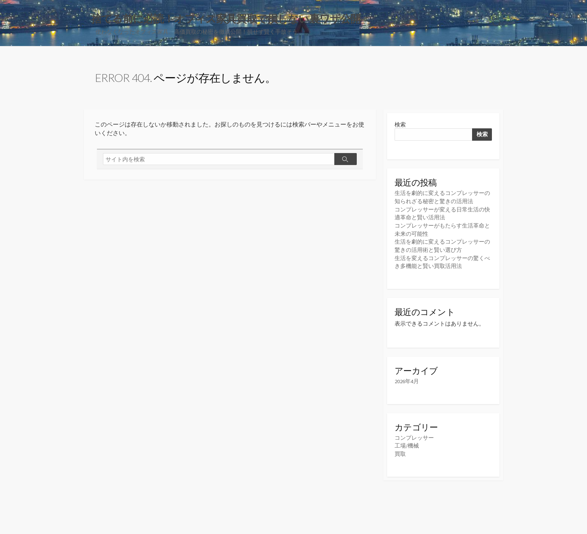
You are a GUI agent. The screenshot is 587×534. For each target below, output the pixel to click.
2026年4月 (407, 379)
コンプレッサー (414, 435)
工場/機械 (407, 443)
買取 (400, 451)
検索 (400, 124)
